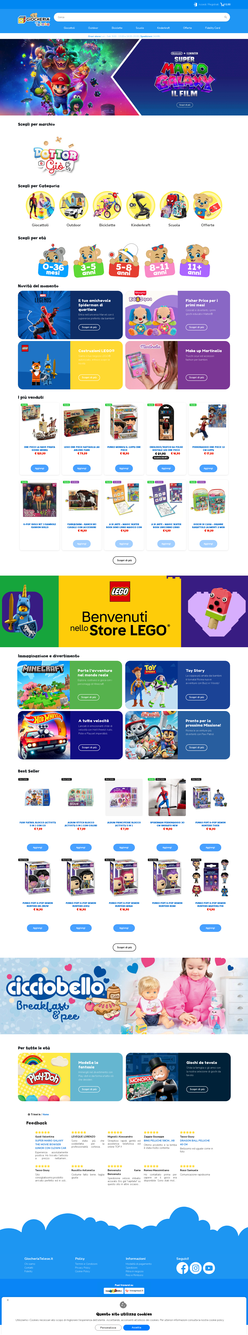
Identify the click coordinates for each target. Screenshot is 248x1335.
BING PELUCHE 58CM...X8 (159, 1140)
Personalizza (108, 1327)
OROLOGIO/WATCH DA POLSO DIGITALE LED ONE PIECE (166, 448)
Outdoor (93, 27)
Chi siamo (29, 1264)
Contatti (28, 1267)
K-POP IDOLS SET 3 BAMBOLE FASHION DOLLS (39, 525)
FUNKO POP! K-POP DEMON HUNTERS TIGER (210, 824)
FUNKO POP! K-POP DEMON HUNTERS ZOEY (81, 904)
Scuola (140, 27)
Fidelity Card (212, 27)
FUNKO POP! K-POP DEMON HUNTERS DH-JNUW (38, 904)
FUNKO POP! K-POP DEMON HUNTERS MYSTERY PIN (210, 904)
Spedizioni (131, 1267)
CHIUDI (9, 1301)
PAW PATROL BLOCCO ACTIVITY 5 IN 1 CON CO (38, 824)
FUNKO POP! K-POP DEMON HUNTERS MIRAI (124, 904)
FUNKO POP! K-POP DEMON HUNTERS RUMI (167, 904)
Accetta (136, 1327)
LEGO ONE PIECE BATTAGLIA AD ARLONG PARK (81, 448)
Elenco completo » (124, 560)
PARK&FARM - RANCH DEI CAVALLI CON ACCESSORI (81, 525)
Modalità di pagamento (139, 1264)
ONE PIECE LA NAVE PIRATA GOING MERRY (39, 448)
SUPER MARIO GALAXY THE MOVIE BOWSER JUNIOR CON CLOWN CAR (50, 1144)
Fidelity (28, 1271)
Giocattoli (69, 27)
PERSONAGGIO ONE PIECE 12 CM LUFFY (208, 448)
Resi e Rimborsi (134, 1275)
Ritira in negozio (135, 1271)
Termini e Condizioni (86, 1264)
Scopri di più (89, 327)
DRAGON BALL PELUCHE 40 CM (195, 1142)
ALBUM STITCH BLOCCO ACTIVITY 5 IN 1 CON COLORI (81, 824)
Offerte (187, 27)
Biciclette (117, 27)
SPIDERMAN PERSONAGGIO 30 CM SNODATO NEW (167, 824)
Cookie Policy (82, 1271)
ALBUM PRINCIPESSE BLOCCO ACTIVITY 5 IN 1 (124, 824)
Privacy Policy (82, 1267)
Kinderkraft (163, 27)
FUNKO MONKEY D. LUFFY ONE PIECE (124, 448)
